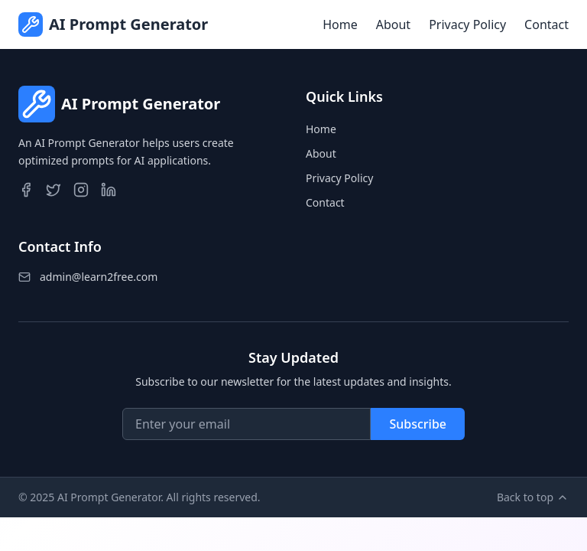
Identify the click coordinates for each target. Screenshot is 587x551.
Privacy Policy (467, 24)
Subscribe (417, 424)
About (393, 24)
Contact (546, 24)
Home (340, 24)
